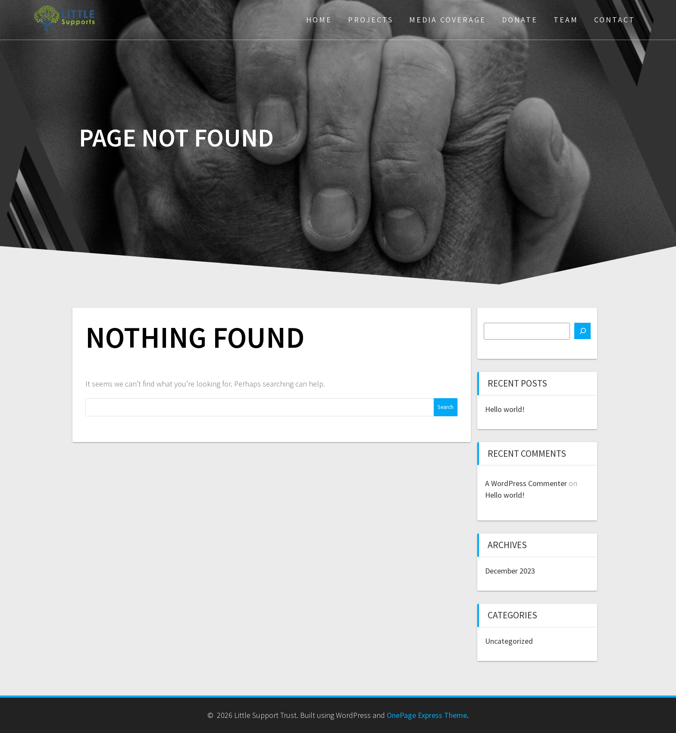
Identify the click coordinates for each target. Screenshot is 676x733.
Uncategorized (509, 641)
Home (319, 20)
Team (566, 20)
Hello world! (505, 409)
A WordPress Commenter (526, 483)
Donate (520, 20)
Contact (614, 20)
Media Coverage (447, 20)
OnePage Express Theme (427, 715)
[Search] (582, 331)
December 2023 (510, 571)
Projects (370, 20)
